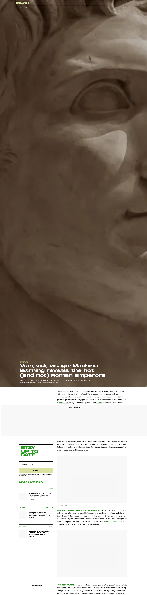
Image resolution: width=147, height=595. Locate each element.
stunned (99, 402)
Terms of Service (46, 474)
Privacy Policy (22, 475)
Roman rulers (64, 402)
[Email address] (36, 465)
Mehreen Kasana (24, 7)
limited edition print (112, 521)
